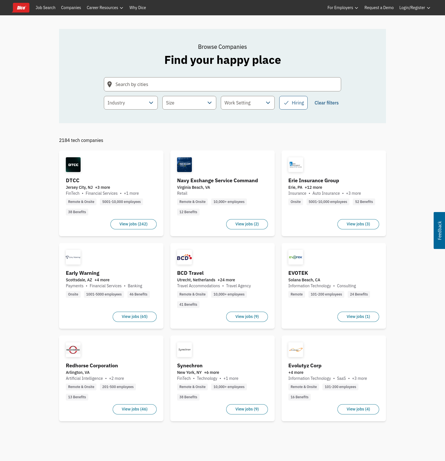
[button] (439, 230)
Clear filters (326, 103)
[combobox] (131, 103)
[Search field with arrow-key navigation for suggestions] (222, 84)
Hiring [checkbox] (293, 102)
